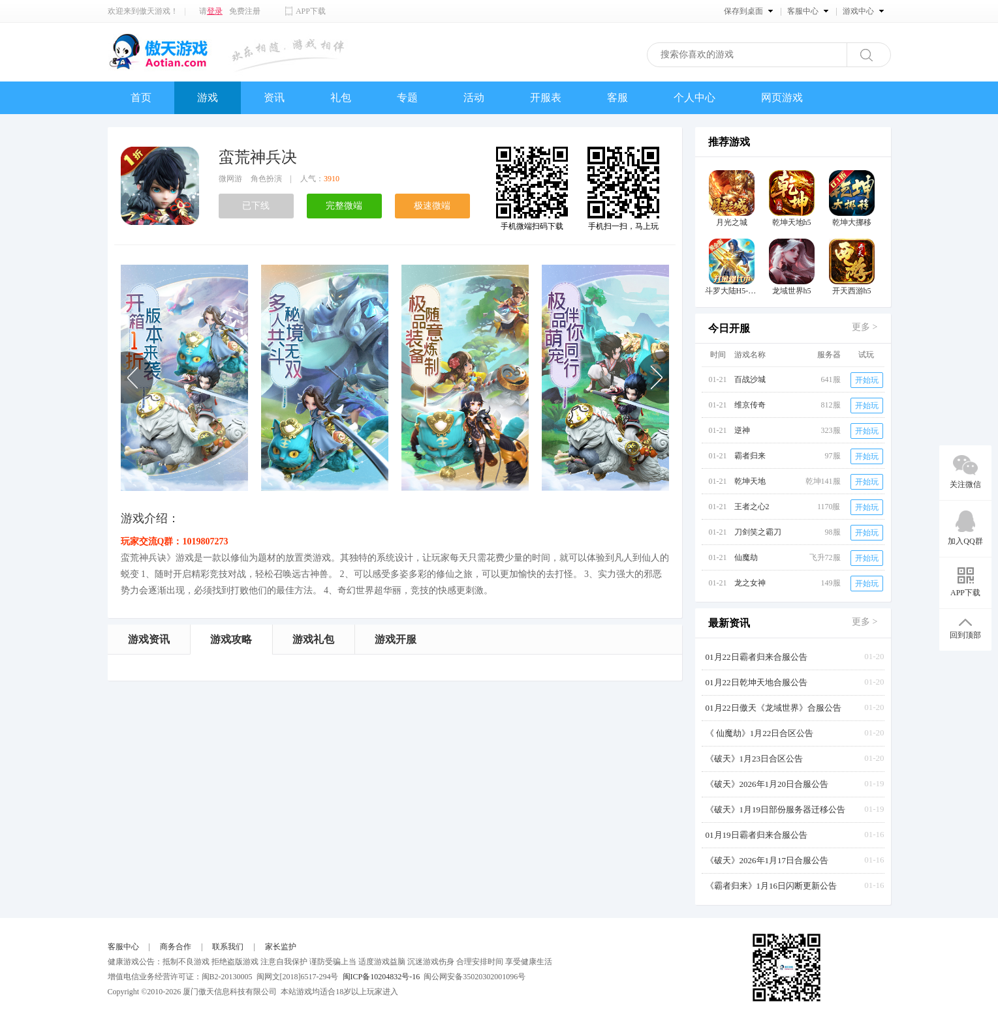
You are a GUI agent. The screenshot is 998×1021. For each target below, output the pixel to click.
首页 (141, 97)
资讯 (274, 97)
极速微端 (432, 206)
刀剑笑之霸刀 (757, 532)
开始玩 (867, 380)
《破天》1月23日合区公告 (754, 758)
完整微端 (344, 206)
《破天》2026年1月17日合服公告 (767, 860)
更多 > (864, 327)
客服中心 (123, 946)
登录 (215, 11)
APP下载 (311, 11)
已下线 (256, 206)
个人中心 (694, 97)
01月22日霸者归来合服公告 (756, 657)
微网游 (230, 178)
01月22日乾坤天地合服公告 (756, 682)
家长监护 (280, 946)
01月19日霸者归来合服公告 (756, 835)
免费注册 (244, 11)
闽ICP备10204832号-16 (381, 976)
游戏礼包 (313, 639)
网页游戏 (782, 97)
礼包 (340, 97)
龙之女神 (750, 582)
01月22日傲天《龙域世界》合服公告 (773, 708)
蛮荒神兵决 (258, 157)
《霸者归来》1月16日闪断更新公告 (771, 886)
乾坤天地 (750, 481)
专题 (407, 97)
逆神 (742, 430)
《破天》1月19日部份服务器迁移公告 (776, 809)
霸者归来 (750, 455)
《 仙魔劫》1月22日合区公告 (760, 733)
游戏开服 (395, 639)
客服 (617, 97)
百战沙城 (750, 379)
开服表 (545, 97)
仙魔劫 (746, 557)
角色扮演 (266, 178)
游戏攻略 (231, 639)
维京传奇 (750, 404)
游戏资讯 (149, 639)
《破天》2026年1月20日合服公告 (767, 784)
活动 (473, 97)
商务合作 (175, 946)
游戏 (207, 97)
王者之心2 (752, 506)
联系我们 (227, 946)
